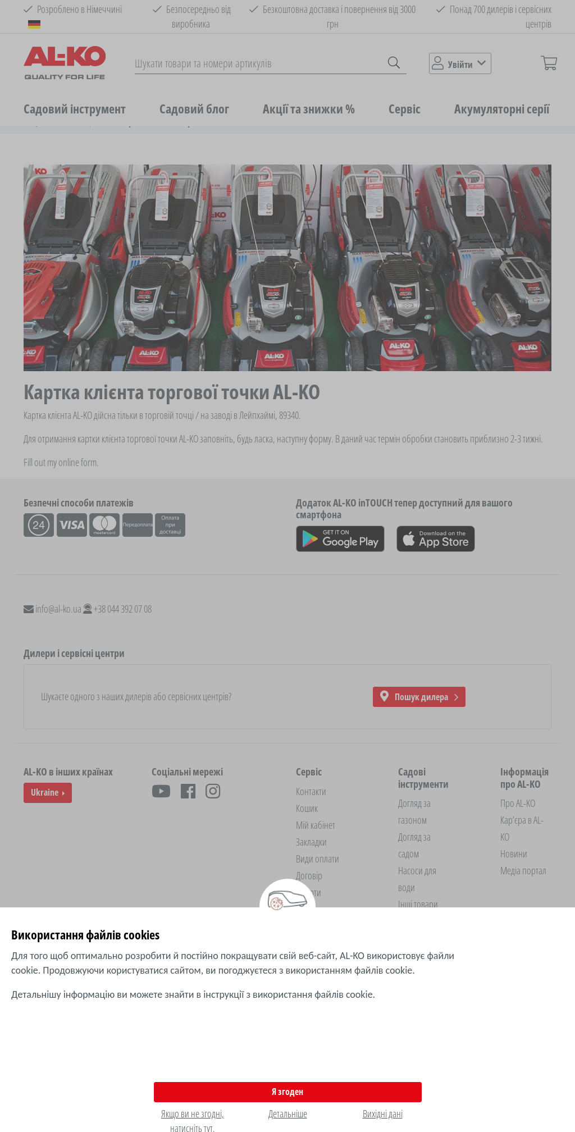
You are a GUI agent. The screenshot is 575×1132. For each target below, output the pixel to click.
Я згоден (287, 1091)
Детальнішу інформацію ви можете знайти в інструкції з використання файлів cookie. (193, 994)
